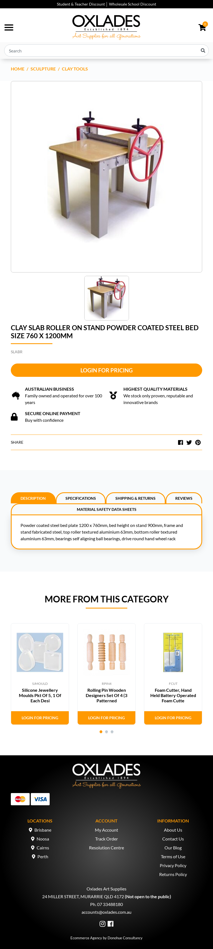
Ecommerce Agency (86, 938)
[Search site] (203, 50)
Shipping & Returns (135, 498)
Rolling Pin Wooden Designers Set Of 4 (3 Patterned (106, 695)
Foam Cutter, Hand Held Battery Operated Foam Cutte (173, 695)
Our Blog (173, 847)
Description (33, 498)
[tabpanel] (40, 674)
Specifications (80, 498)
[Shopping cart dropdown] (202, 27)
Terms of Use (173, 856)
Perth (42, 856)
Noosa (43, 838)
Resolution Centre (106, 847)
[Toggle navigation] (9, 27)
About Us (173, 829)
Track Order (106, 838)
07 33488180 (110, 904)
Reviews (183, 498)
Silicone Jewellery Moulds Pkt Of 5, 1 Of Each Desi (40, 695)
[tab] (33, 497)
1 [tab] (101, 731)
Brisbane (42, 829)
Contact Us (173, 838)
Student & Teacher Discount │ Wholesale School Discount (106, 4)
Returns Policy (173, 874)
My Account (106, 829)
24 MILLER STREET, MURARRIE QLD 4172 (83, 896)
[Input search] (106, 50)
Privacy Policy (173, 865)
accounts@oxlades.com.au (106, 912)
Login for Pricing (106, 370)
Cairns (43, 847)
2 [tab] (106, 731)
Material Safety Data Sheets (106, 509)
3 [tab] (112, 731)
